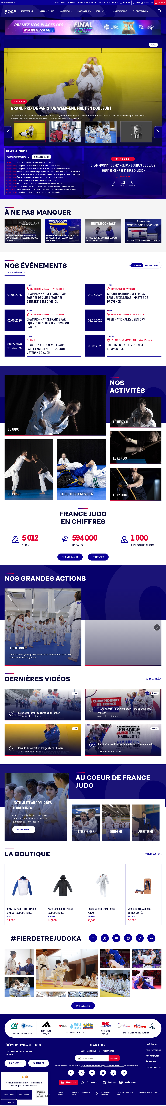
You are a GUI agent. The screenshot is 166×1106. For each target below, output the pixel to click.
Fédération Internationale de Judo (149, 1093)
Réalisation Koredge (103, 1093)
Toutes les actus (41, 157)
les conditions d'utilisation (114, 1065)
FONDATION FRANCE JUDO (93, 2)
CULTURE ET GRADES (153, 1067)
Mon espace (160, 3)
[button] (8, 132)
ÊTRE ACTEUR (151, 1061)
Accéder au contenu (8, 3)
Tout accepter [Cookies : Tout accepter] (9, 1102)
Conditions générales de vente (81, 1093)
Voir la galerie (83, 1005)
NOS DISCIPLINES (152, 1056)
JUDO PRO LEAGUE (60, 2)
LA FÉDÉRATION (152, 1044)
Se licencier (98, 557)
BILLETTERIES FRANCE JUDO (110, 2)
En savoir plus (24, 829)
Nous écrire (38, 1063)
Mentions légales (61, 1093)
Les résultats (151, 265)
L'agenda (137, 265)
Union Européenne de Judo (125, 1093)
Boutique (136, 3)
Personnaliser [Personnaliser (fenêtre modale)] (24, 1095)
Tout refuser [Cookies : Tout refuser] (9, 1095)
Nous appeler (15, 1063)
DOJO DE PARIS (80, 2)
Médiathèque (125, 3)
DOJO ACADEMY (70, 2)
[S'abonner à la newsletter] (114, 1058)
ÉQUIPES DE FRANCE (153, 1050)
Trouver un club (147, 3)
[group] (83, 92)
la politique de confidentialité (91, 1065)
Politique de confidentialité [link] (40, 1094)
